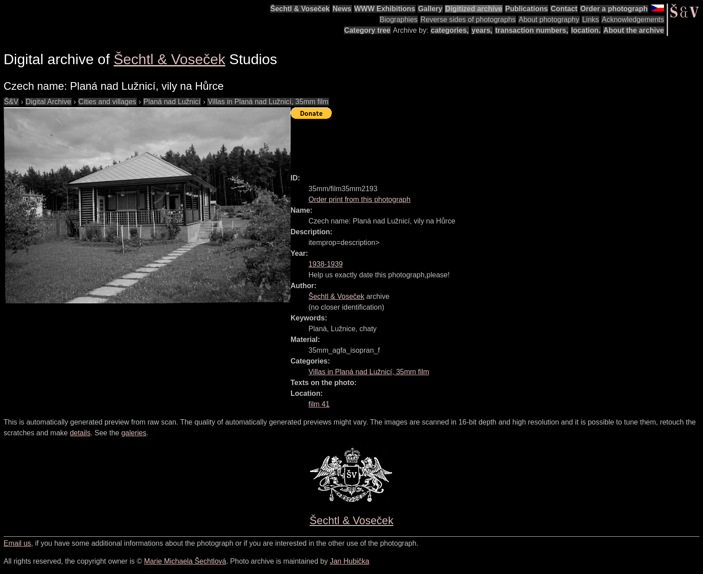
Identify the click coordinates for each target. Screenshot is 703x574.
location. (586, 30)
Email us (17, 543)
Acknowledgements (633, 19)
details (80, 433)
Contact (564, 9)
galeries (133, 433)
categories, (450, 30)
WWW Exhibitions (384, 9)
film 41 (319, 404)
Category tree (367, 30)
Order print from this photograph (359, 199)
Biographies (399, 19)
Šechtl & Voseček (300, 9)
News (342, 9)
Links (590, 19)
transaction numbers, (531, 30)
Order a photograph (613, 9)
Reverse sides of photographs (468, 19)
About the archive (633, 30)
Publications (526, 9)
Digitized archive (473, 9)
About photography (549, 19)
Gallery (430, 9)
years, (482, 30)
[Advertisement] (454, 142)
